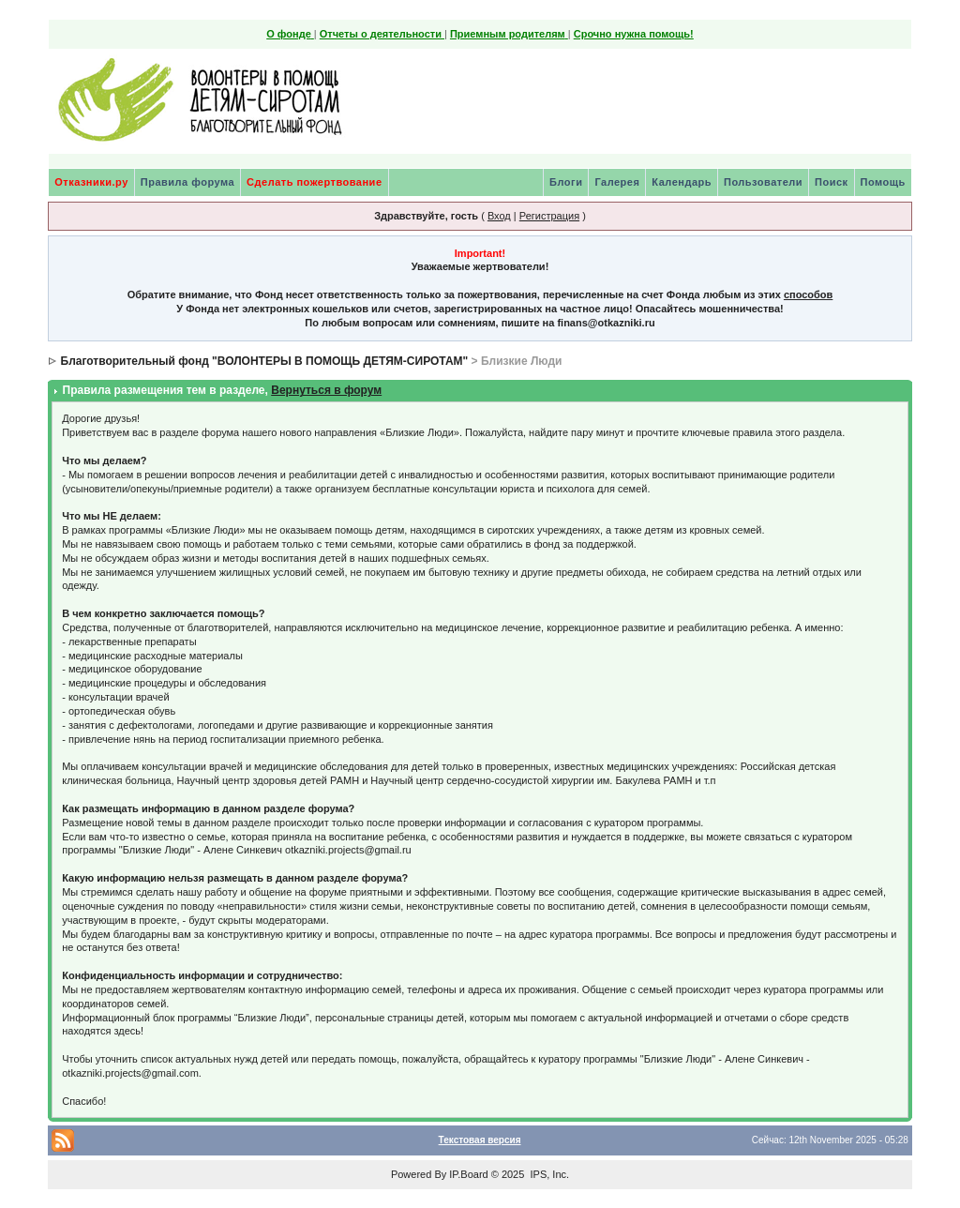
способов (808, 294)
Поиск (831, 182)
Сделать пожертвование (314, 182)
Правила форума (187, 182)
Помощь (883, 182)
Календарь (682, 182)
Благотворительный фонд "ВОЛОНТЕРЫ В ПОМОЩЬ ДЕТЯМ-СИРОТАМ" (265, 361)
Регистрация (549, 215)
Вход (499, 215)
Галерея (616, 182)
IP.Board (468, 1174)
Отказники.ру (91, 182)
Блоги (565, 182)
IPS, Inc (548, 1174)
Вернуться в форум (326, 390)
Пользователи (763, 182)
